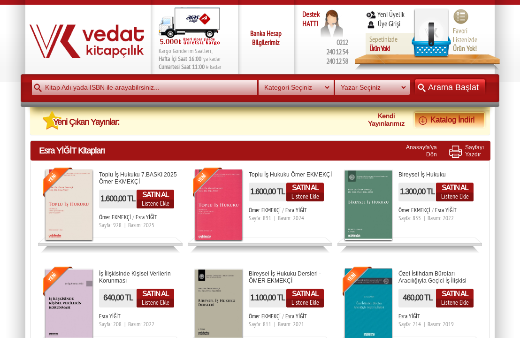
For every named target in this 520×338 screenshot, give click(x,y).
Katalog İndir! (449, 119)
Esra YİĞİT (146, 217)
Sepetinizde (383, 44)
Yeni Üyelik (385, 14)
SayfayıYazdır (474, 151)
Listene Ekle (155, 203)
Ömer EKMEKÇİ (115, 217)
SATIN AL (155, 195)
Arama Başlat (450, 87)
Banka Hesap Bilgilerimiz (266, 38)
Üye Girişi (383, 23)
